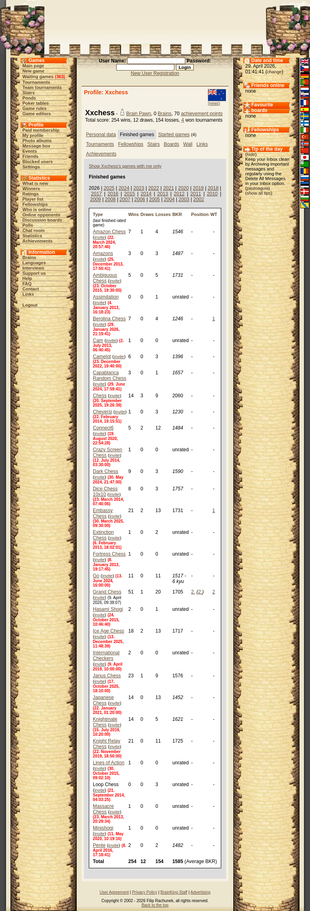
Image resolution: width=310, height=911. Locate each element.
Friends (31, 156)
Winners (31, 188)
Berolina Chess (109, 319)
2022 (153, 188)
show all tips (259, 193)
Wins (133, 214)
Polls (28, 225)
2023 (138, 188)
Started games (174, 134)
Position (199, 214)
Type (98, 214)
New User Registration (155, 73)
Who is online (37, 209)
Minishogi (103, 828)
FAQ (27, 283)
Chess (100, 395)
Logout (30, 305)
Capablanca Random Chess (109, 375)
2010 (212, 194)
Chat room (34, 230)
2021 (168, 188)
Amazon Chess (109, 231)
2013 (162, 194)
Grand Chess (107, 592)
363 (59, 76)
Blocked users (38, 161)
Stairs (29, 92)
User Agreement (114, 892)
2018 (213, 188)
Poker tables (36, 103)
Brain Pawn (138, 113)
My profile (33, 135)
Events (30, 151)
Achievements (38, 241)
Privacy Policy (144, 892)
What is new (35, 183)
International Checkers (106, 655)
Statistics (32, 235)
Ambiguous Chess (105, 278)
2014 (146, 194)
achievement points (201, 113)
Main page (33, 65)
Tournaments (36, 82)
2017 (96, 194)
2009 (95, 199)
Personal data (101, 134)
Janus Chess (107, 676)
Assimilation (106, 297)
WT (213, 214)
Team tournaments (42, 87)
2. (193, 592)
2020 (183, 188)
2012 (179, 194)
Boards (171, 144)
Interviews (33, 268)
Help (27, 278)
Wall (188, 144)
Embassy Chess (103, 513)
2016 (113, 194)
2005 (154, 199)
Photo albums (37, 140)
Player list (33, 199)
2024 (124, 188)
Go (96, 576)
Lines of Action (108, 763)
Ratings (31, 193)
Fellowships (35, 204)
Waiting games (38, 76)
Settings (31, 166)
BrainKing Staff (174, 892)
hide (251, 154)
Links (28, 294)
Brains (29, 257)
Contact (31, 288)
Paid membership (41, 130)
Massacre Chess (103, 809)
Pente (99, 845)
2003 (183, 199)
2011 (196, 194)
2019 (198, 188)
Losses (163, 214)
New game (33, 70)
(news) (214, 103)
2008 (110, 199)
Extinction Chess (103, 535)
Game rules (35, 108)
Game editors (37, 113)
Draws (147, 214)
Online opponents (42, 214)
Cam (98, 340)
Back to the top (155, 905)
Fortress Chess (109, 554)
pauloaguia (257, 188)
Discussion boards (42, 220)
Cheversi (102, 412)
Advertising (200, 892)
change (274, 71)
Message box (36, 145)
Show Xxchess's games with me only (125, 166)
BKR (177, 214)
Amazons (103, 253)
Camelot (102, 356)
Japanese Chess (103, 700)
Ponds (29, 97)
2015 (129, 194)
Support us (34, 273)
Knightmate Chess (105, 722)
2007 (124, 199)
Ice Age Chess (108, 631)
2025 (109, 188)
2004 (169, 199)
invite (99, 237)
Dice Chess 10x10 (105, 491)
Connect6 (103, 428)
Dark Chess (105, 471)
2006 (139, 199)
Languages (34, 262)
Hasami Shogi (108, 609)
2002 (198, 199)
